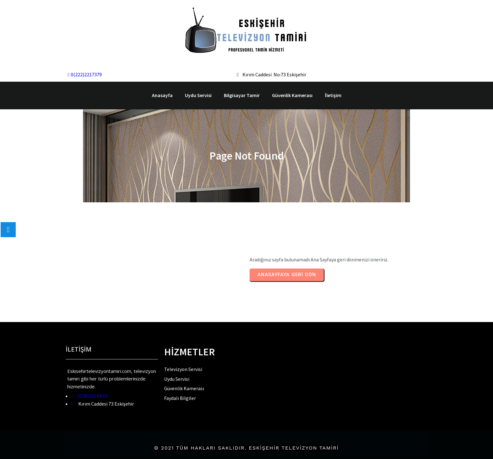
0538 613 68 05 (90, 396)
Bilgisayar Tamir (242, 95)
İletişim (333, 95)
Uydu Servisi (198, 95)
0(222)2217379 (85, 74)
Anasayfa (162, 95)
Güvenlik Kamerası (292, 95)
